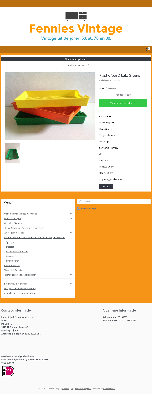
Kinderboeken (12, 260)
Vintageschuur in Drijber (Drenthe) (20, 288)
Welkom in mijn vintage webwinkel (38, 213)
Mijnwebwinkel (109, 388)
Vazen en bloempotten (17, 251)
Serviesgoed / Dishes (38, 232)
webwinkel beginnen (83, 388)
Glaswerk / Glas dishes (14, 270)
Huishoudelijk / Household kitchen (38, 274)
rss (72, 388)
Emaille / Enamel (12, 265)
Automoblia (11, 256)
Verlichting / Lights (38, 218)
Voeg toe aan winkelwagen (123, 103)
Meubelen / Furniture (14, 223)
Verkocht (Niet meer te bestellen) (19, 293)
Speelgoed (11, 242)
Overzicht (106, 186)
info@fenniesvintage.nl (21, 317)
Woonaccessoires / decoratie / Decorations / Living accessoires (38, 237)
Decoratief (11, 246)
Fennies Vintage (86, 208)
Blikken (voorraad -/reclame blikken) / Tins (38, 228)
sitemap (65, 388)
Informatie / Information (38, 283)
